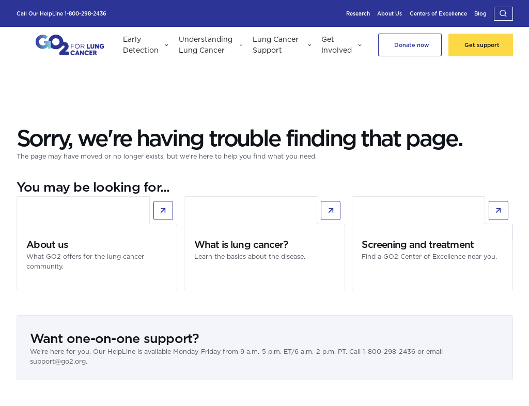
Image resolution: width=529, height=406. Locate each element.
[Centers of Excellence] (438, 14)
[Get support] (480, 45)
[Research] (358, 14)
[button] (503, 14)
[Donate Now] (410, 45)
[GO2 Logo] (70, 45)
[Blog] (480, 14)
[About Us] (389, 14)
